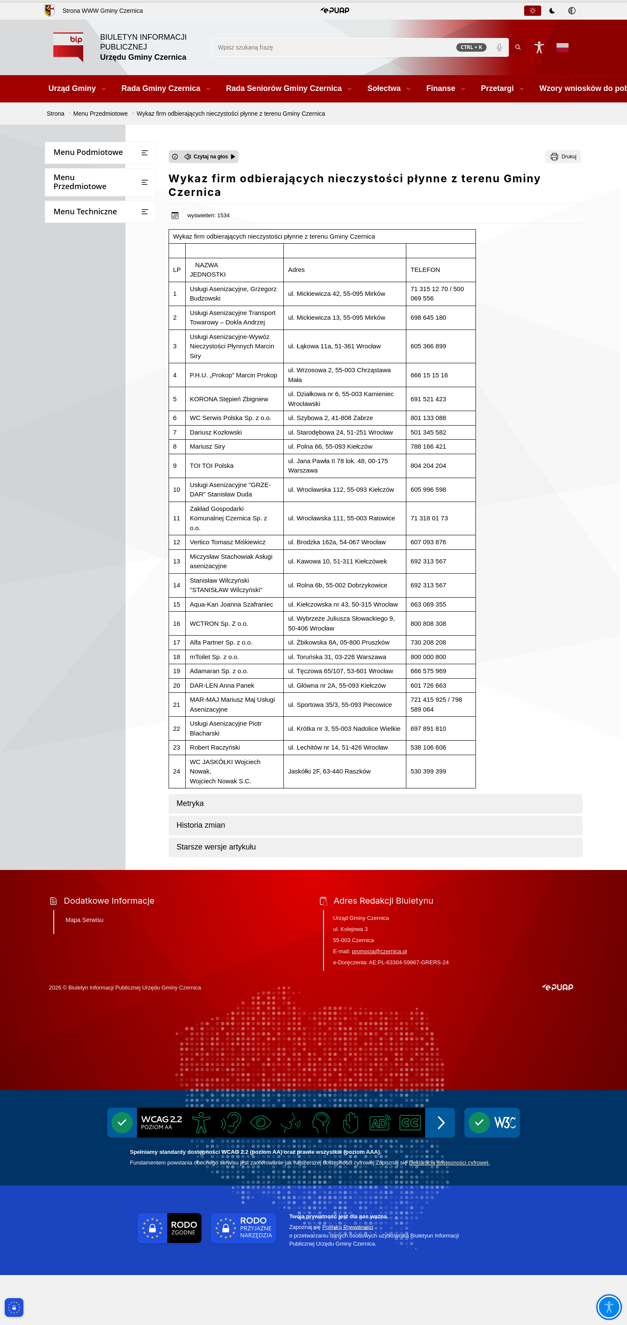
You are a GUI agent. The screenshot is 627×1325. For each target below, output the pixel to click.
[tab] (532, 11)
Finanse (61, 238)
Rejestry (61, 454)
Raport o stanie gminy (81, 387)
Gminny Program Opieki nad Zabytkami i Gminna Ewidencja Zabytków (93, 718)
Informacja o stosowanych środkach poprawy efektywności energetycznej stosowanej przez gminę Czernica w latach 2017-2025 (100, 860)
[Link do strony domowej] (128, 47)
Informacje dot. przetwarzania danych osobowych (93, 656)
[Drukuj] (563, 156)
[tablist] (553, 11)
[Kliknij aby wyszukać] (518, 47)
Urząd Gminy (68, 171)
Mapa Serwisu (85, 969)
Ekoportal (63, 488)
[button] (334, 10)
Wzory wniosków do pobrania (92, 272)
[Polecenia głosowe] (499, 47)
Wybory (60, 504)
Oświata (61, 371)
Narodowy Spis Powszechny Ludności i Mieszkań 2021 (89, 525)
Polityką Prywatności (347, 1277)
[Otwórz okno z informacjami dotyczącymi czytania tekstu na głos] (175, 156)
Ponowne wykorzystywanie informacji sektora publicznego (94, 632)
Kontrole (62, 421)
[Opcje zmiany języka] (562, 47)
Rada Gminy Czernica (80, 188)
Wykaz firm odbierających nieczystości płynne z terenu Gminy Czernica (90, 750)
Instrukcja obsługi (75, 579)
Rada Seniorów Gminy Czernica (94, 205)
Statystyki (63, 562)
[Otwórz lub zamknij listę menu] (144, 152)
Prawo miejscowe (74, 354)
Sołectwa (62, 221)
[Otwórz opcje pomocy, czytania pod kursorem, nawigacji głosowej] (608, 1306)
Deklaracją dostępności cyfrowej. (449, 1213)
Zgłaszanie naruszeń (79, 775)
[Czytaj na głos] (210, 156)
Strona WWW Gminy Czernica (102, 10)
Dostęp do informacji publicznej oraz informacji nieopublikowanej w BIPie (100, 603)
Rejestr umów (69, 546)
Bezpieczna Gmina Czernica (89, 320)
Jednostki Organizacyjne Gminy (94, 337)
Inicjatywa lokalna (75, 677)
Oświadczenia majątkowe (86, 471)
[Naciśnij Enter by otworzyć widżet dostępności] (539, 47)
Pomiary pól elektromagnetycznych (100, 792)
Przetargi (63, 255)
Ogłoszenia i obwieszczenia (88, 438)
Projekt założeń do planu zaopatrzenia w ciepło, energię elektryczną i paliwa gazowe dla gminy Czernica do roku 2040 (94, 820)
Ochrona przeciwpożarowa (87, 694)
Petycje (60, 404)
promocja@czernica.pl (379, 1001)
